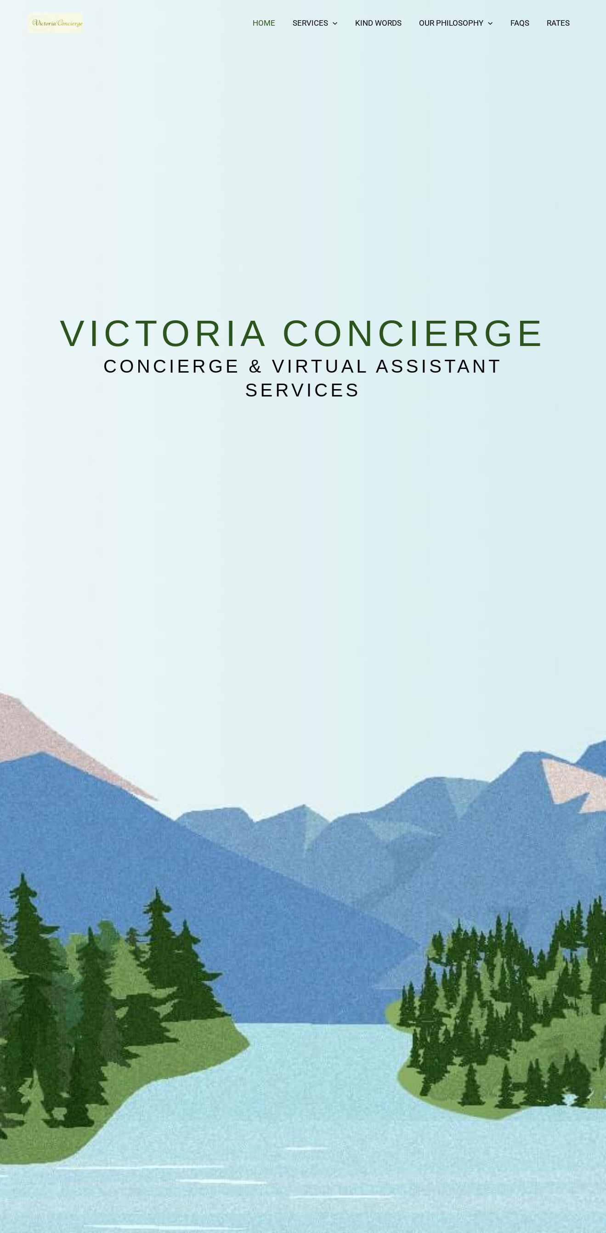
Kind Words (385, 23)
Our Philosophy (461, 23)
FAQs (523, 23)
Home (275, 23)
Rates (559, 23)
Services (324, 23)
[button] (341, 23)
